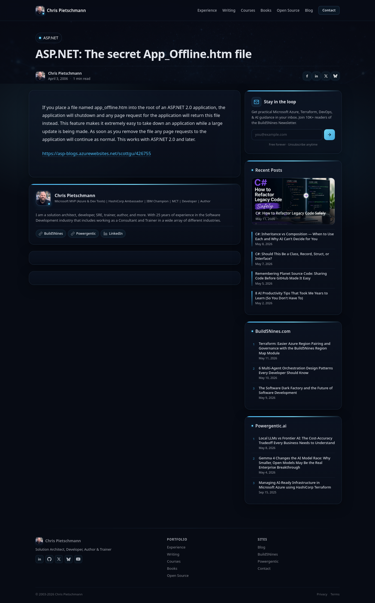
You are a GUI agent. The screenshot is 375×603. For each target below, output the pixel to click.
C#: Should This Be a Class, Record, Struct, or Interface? (292, 256)
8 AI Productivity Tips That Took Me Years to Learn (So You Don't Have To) (291, 295)
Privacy (322, 594)
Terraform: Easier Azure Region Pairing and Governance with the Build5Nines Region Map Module (294, 348)
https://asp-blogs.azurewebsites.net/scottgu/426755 (96, 153)
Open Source (288, 10)
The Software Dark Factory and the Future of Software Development (295, 390)
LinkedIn (113, 233)
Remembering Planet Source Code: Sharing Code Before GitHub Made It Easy (291, 276)
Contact (329, 10)
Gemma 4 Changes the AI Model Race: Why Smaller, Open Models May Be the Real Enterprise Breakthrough (294, 463)
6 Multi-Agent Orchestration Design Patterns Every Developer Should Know (296, 370)
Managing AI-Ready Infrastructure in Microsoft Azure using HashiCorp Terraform (295, 485)
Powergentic (83, 233)
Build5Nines (51, 233)
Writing (228, 10)
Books (266, 10)
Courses (248, 10)
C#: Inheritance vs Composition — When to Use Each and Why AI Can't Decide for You (294, 236)
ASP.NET (50, 37)
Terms (335, 594)
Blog (309, 10)
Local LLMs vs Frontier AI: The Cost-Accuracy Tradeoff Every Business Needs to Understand (297, 440)
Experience (207, 10)
